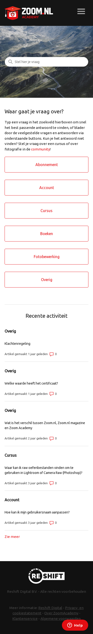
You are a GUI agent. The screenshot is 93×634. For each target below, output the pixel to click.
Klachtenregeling (17, 344)
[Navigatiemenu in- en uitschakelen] (81, 12)
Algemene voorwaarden (60, 619)
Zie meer (12, 537)
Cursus (11, 455)
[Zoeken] (46, 62)
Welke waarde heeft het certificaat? (31, 383)
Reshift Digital (50, 608)
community (40, 149)
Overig (10, 331)
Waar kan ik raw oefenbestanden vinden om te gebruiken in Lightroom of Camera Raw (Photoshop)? (43, 470)
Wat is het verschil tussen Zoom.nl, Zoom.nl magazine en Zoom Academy (45, 425)
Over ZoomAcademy (61, 613)
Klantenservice (25, 619)
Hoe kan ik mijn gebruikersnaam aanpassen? (37, 512)
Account (12, 500)
